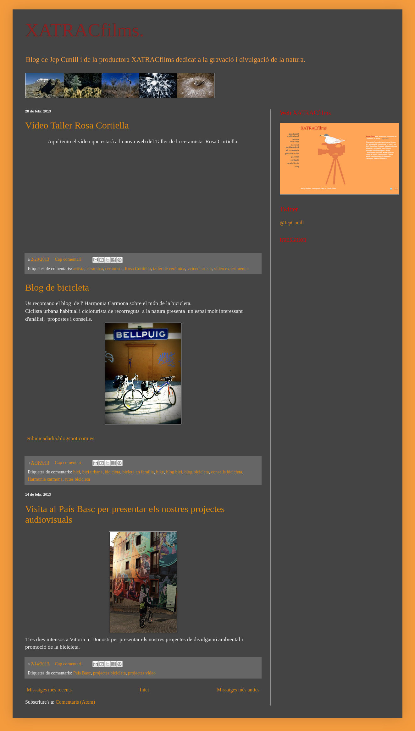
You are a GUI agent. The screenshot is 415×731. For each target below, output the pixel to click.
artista (78, 268)
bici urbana (92, 471)
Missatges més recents (49, 689)
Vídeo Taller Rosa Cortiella (77, 125)
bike (160, 471)
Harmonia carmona (45, 479)
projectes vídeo (142, 672)
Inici (144, 689)
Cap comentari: (69, 259)
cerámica (94, 268)
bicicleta (112, 471)
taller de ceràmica (169, 268)
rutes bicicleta (77, 479)
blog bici (174, 471)
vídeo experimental (231, 268)
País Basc (82, 672)
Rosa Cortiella (138, 268)
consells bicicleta (226, 471)
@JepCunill (292, 222)
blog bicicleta (196, 471)
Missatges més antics (238, 689)
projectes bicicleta (109, 672)
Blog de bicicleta (57, 287)
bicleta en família (138, 471)
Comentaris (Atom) (75, 702)
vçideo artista (199, 268)
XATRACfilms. (84, 30)
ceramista (114, 268)
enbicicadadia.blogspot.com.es (60, 438)
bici (76, 471)
